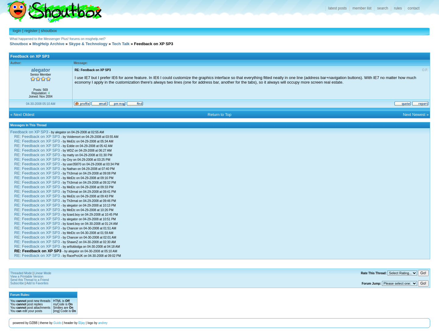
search (382, 8)
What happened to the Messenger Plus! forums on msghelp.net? (57, 39)
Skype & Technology (88, 43)
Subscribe (17, 283)
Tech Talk (121, 43)
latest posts (337, 8)
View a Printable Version (26, 276)
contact (413, 8)
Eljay (81, 323)
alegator (40, 70)
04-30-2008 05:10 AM (40, 104)
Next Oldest (24, 114)
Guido (57, 323)
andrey (103, 323)
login (17, 30)
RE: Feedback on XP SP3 (37, 136)
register (30, 30)
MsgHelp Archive (48, 43)
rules (398, 8)
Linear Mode (43, 273)
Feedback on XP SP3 (29, 132)
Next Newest (414, 114)
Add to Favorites (37, 283)
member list (361, 8)
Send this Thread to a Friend (29, 280)
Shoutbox (50, 10)
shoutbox (49, 30)
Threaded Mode (21, 273)
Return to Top (219, 114)
